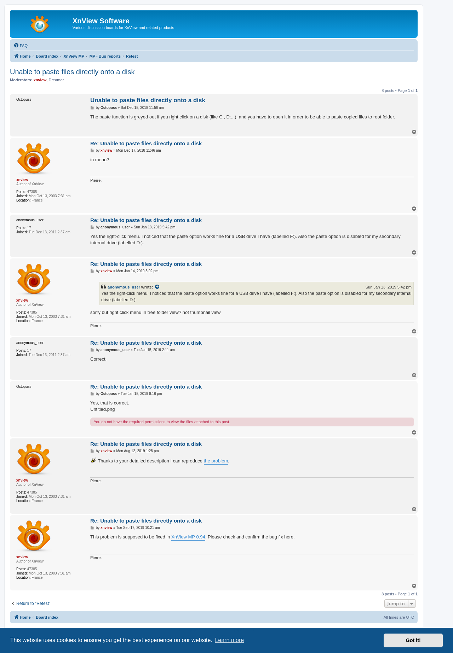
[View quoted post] (157, 287)
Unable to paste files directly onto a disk (72, 72)
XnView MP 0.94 (188, 537)
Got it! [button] (413, 640)
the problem (216, 460)
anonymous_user (124, 287)
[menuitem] (20, 45)
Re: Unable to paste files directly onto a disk (146, 143)
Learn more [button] (229, 640)
